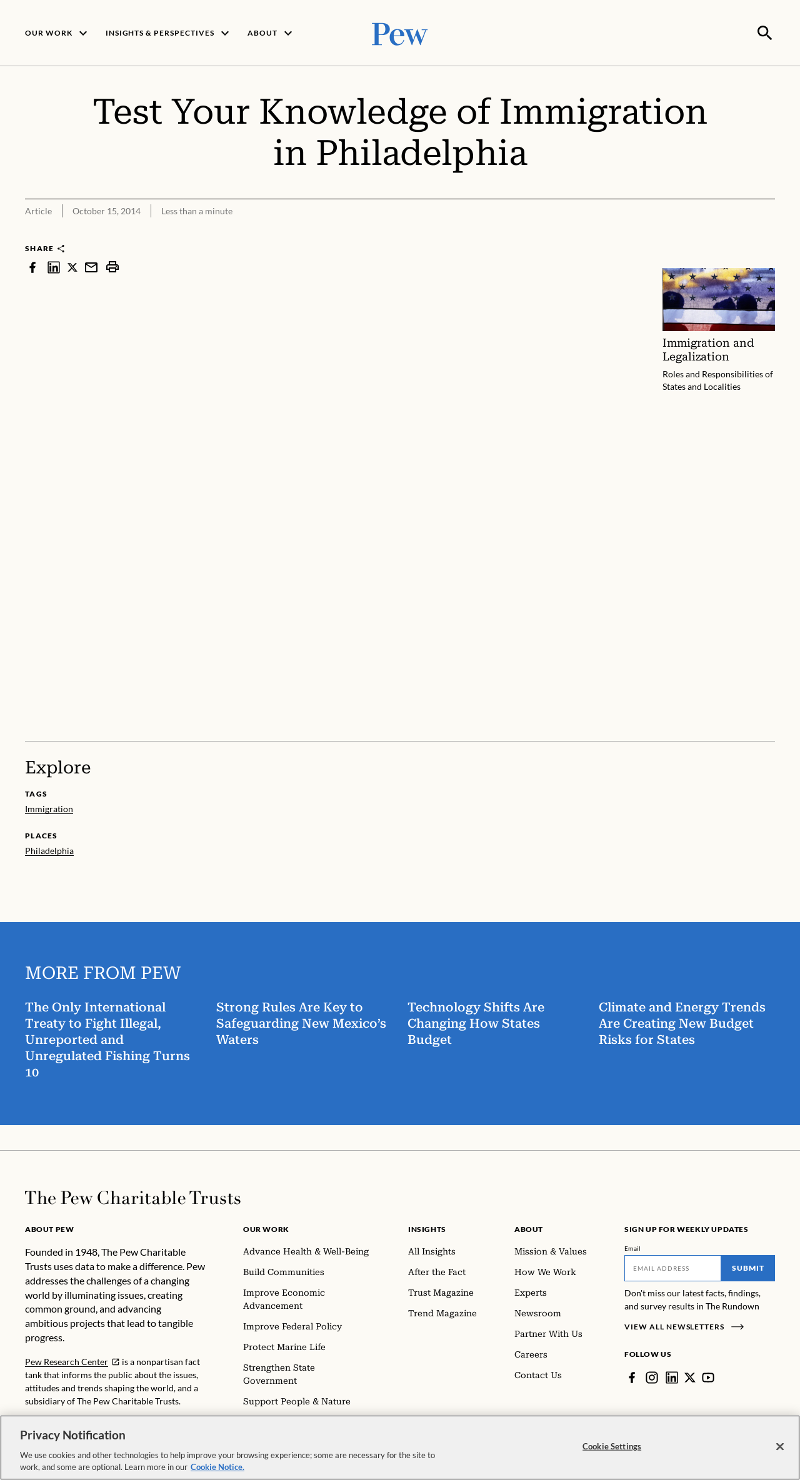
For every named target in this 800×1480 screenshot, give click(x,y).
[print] (112, 266)
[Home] (133, 1196)
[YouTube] (708, 1376)
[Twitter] (690, 1376)
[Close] (780, 1447)
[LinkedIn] (671, 1376)
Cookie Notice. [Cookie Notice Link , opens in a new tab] (217, 1467)
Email (632, 1247)
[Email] (672, 1267)
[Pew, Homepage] (400, 32)
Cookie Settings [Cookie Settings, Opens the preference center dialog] (611, 1446)
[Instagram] (651, 1376)
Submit (748, 1266)
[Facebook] (631, 1376)
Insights (427, 1228)
